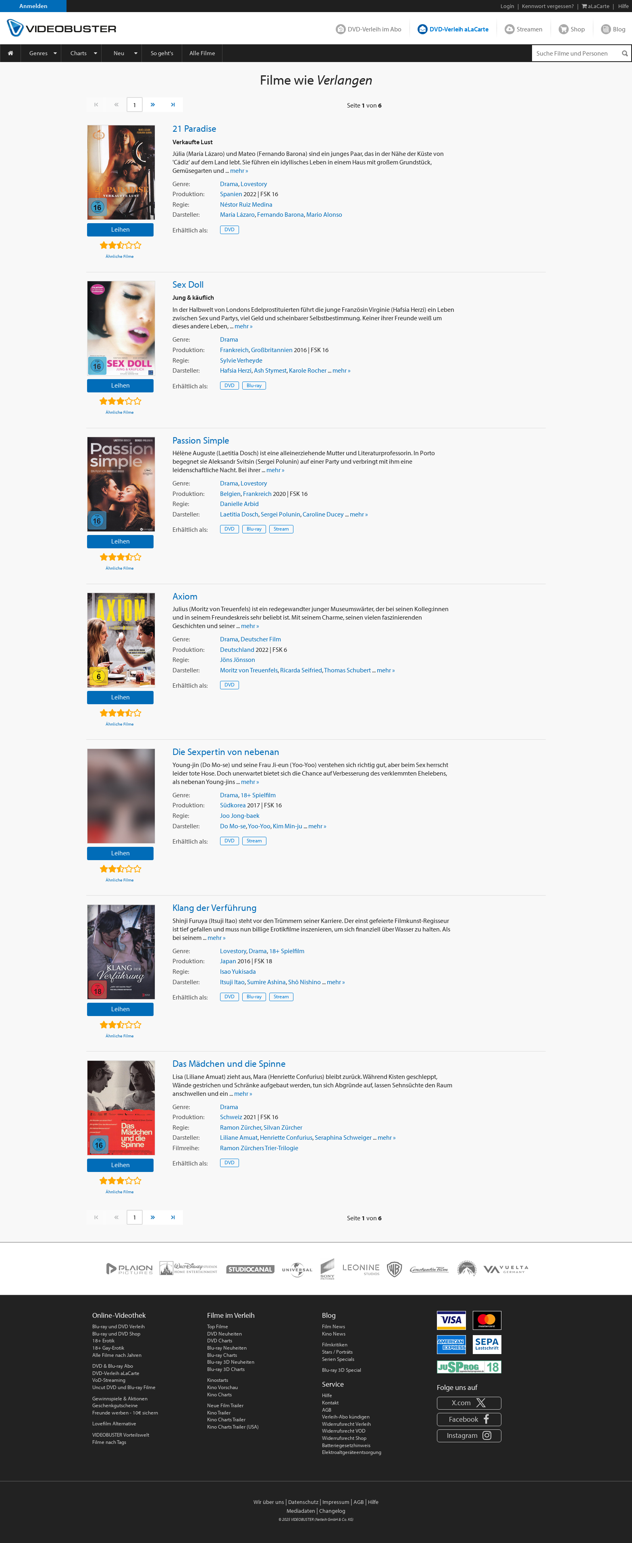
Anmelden (33, 6)
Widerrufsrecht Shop (344, 1438)
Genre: (181, 184)
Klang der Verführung (215, 907)
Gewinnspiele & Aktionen (120, 1398)
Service (333, 1384)
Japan (228, 961)
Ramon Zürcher (240, 1127)
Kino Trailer (219, 1412)
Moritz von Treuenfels (249, 670)
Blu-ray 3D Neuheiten (230, 1361)
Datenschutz (303, 1502)
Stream (281, 528)
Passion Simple (201, 440)
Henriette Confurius (286, 1137)
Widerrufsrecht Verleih (346, 1424)
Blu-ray (254, 385)
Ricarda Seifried (301, 670)
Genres (38, 53)
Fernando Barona (280, 214)
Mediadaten (301, 1510)
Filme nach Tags (109, 1442)
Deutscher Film (261, 639)
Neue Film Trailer (225, 1405)
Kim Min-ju (287, 826)
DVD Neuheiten (224, 1333)
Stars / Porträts (337, 1351)
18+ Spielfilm (258, 795)
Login (507, 6)
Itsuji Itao (232, 982)
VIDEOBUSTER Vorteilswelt (120, 1434)
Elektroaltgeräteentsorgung (351, 1452)
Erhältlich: (190, 230)
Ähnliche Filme (120, 256)
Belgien (230, 493)
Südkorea (233, 805)
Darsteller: (186, 214)
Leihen (120, 229)
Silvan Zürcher (283, 1127)
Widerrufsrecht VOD (344, 1430)
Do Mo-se (233, 826)
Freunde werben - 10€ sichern (125, 1412)
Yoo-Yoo (259, 826)
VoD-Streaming (108, 1380)
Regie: (181, 204)
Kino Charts (219, 1394)
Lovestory (254, 184)
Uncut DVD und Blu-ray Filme (124, 1387)
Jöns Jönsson (237, 659)
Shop (578, 29)
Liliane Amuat (239, 1137)
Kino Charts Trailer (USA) (233, 1426)
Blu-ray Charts (222, 1355)
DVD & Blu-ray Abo (112, 1366)
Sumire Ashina (266, 982)
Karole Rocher (307, 370)
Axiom (185, 596)
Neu (119, 53)
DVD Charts (219, 1340)
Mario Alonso (324, 214)
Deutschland (237, 649)
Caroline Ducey (323, 514)
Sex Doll (188, 284)
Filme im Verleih (231, 1315)
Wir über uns (269, 1502)
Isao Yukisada (238, 971)
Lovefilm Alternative (114, 1423)
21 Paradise (194, 128)
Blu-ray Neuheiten (227, 1347)
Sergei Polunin (280, 514)
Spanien (231, 194)
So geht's (162, 53)
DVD (230, 229)
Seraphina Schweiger (343, 1137)
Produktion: (188, 194)
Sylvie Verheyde (241, 360)
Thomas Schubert (347, 670)
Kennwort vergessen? (548, 6)
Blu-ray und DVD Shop (116, 1333)
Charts (79, 53)
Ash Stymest (270, 370)
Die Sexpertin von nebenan (226, 751)
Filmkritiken (334, 1344)
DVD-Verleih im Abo (374, 29)
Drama (229, 184)
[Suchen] (624, 53)
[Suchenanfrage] (581, 53)
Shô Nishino (304, 982)
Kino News (333, 1333)
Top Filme (217, 1326)
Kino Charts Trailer (226, 1419)
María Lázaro (237, 214)
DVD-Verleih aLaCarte (459, 29)
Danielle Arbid (239, 504)
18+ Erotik (103, 1340)
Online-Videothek (119, 1315)
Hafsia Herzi (236, 370)
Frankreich (234, 350)
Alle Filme (202, 53)
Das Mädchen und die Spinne (229, 1063)
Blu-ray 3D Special (341, 1370)
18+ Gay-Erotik (108, 1347)
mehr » (239, 170)
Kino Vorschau (222, 1387)
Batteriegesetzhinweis (346, 1445)
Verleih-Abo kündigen (346, 1416)
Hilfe (327, 1395)
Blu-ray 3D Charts (226, 1369)
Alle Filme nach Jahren (116, 1355)
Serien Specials (338, 1359)
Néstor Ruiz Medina (246, 204)
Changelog (332, 1510)
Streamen (530, 29)
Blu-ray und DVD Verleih (118, 1326)
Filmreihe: (186, 1148)
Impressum (335, 1502)
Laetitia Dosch (239, 514)
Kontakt (330, 1402)
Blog (619, 29)
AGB (326, 1409)
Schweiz (231, 1117)
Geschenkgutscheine (115, 1405)
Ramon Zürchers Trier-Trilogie (259, 1148)
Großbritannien (272, 350)
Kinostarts (217, 1380)
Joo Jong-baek (240, 815)
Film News (333, 1326)
